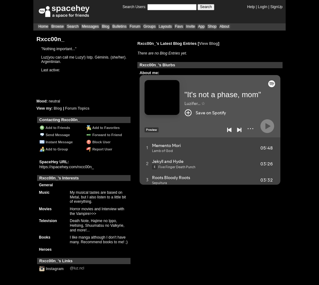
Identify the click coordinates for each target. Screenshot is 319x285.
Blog (105, 26)
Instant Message (56, 142)
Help (251, 7)
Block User (98, 142)
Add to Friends (55, 128)
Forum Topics (77, 108)
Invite (190, 26)
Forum (135, 26)
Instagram (51, 269)
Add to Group (54, 149)
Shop (212, 26)
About (224, 26)
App (201, 26)
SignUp (276, 7)
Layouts (165, 26)
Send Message (55, 135)
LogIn (262, 7)
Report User (99, 149)
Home (43, 26)
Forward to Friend (104, 135)
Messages (90, 26)
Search (206, 7)
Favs (179, 26)
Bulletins (119, 26)
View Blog (208, 43)
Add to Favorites (103, 128)
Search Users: (134, 7)
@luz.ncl (77, 268)
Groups (149, 26)
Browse (57, 26)
